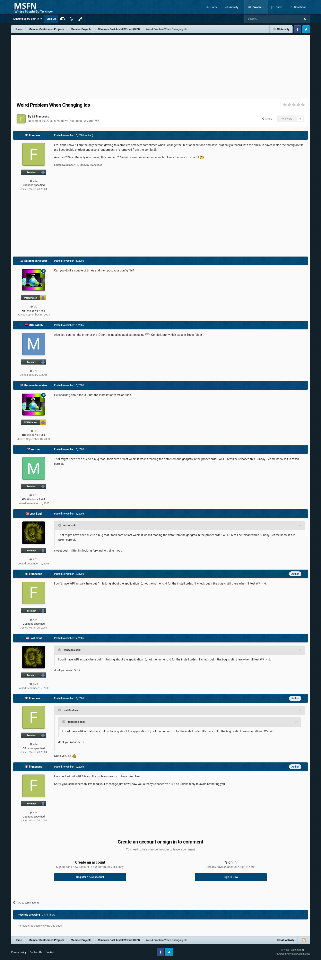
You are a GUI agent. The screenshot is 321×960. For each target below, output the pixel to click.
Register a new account (90, 877)
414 (33, 181)
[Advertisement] (160, 66)
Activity (234, 7)
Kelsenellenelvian (35, 260)
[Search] (263, 19)
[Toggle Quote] (60, 525)
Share (267, 118)
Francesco (42, 116)
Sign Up (51, 18)
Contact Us (36, 952)
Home (214, 7)
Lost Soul (35, 513)
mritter (35, 449)
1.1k (33, 495)
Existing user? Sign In (27, 19)
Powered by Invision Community (292, 953)
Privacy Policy (18, 952)
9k (34, 306)
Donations (299, 7)
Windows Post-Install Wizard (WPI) (79, 120)
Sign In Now (231, 877)
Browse (257, 7)
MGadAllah (35, 325)
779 (33, 370)
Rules (278, 7)
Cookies (50, 952)
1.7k (33, 559)
